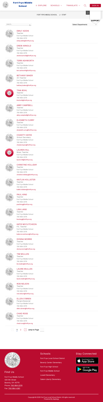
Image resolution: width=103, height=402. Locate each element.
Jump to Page (33, 330)
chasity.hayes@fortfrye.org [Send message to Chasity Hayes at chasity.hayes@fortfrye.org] (26, 145)
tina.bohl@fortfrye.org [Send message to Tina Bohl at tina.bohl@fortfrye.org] (24, 100)
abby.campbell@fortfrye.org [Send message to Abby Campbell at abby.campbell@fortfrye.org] (26, 115)
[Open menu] (41, 5)
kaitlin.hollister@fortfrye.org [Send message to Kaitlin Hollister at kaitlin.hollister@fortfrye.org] (26, 189)
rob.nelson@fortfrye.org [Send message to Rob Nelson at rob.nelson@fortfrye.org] (25, 294)
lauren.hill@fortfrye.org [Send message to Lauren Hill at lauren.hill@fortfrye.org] (24, 160)
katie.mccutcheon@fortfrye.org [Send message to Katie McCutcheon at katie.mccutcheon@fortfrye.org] (27, 234)
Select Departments (80, 24)
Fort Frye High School (49, 367)
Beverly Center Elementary (51, 362)
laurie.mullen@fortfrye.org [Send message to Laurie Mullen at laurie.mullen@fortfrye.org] (26, 279)
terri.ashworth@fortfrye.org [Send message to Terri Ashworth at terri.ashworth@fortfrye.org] (26, 70)
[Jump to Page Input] (42, 329)
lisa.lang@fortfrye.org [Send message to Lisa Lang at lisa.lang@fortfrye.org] (24, 219)
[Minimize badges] (88, 13)
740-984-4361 (14, 388)
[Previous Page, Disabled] (12, 329)
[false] (19, 24)
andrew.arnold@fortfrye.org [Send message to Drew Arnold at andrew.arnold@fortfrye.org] (26, 55)
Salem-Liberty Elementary (50, 379)
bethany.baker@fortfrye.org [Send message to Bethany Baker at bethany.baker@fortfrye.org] (26, 85)
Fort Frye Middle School (47, 15)
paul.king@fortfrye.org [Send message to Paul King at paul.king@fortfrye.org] (24, 204)
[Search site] (85, 5)
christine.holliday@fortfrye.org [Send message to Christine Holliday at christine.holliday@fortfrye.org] (27, 174)
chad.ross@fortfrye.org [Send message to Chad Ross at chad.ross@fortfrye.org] (25, 323)
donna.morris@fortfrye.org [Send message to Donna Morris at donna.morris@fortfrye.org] (26, 249)
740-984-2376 (16, 385)
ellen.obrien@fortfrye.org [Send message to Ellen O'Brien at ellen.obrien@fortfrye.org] (25, 308)
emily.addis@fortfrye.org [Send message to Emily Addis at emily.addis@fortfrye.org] (25, 41)
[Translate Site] (73, 5)
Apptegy (56, 399)
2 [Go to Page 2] (20, 330)
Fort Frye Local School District (52, 358)
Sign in (95, 6)
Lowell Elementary (47, 375)
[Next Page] (25, 329)
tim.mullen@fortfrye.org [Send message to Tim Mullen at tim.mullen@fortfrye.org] (25, 264)
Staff (64, 15)
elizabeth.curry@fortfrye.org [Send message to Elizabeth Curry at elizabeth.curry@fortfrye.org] (26, 130)
